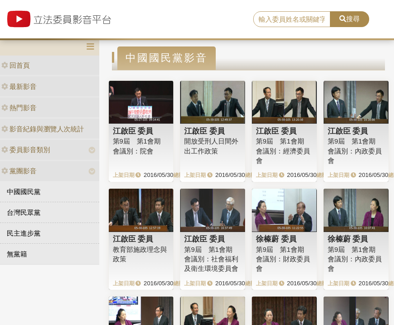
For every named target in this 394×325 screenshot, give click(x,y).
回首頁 (15, 65)
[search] (291, 19)
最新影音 (19, 86)
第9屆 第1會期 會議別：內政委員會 (355, 150)
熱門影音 (19, 107)
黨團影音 (19, 171)
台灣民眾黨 (24, 212)
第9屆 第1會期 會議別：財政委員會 (283, 259)
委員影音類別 (25, 149)
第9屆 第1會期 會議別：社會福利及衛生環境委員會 (211, 259)
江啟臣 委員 (133, 131)
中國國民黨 (24, 191)
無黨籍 (17, 254)
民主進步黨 (24, 233)
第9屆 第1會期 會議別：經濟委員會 (283, 150)
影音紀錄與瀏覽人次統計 (42, 129)
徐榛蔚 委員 (276, 239)
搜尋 (349, 19)
